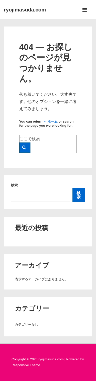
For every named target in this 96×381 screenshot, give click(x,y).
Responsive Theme (26, 365)
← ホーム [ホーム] (50, 121)
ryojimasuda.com (25, 9)
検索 (14, 185)
